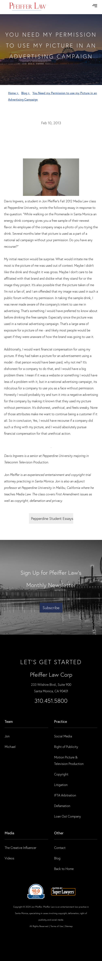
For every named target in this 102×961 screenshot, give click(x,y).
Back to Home (64, 868)
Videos (9, 858)
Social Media (63, 736)
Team (9, 721)
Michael (10, 746)
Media (9, 832)
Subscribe (51, 607)
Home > (13, 93)
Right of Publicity (66, 746)
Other (58, 832)
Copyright (61, 774)
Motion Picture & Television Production (69, 760)
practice (60, 721)
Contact (59, 847)
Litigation (61, 785)
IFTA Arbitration (65, 795)
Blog (57, 858)
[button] (94, 5)
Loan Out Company (67, 816)
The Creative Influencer (20, 847)
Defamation (62, 806)
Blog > (25, 93)
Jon (7, 736)
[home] (28, 7)
